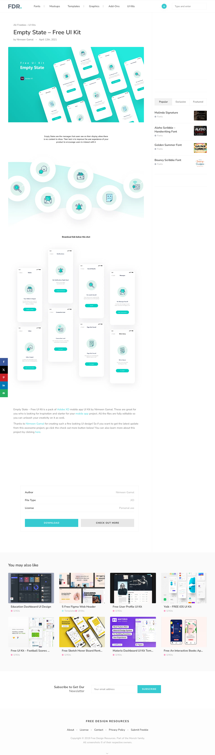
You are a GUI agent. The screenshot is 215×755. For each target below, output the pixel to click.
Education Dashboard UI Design (31, 607)
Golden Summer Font (168, 145)
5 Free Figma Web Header (79, 607)
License (84, 730)
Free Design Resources (107, 721)
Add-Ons (114, 6)
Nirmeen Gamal (35, 423)
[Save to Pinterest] (4, 377)
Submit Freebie (139, 730)
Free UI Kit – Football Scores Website (34, 651)
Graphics (94, 6)
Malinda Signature (166, 113)
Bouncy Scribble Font (168, 160)
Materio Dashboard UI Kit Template (135, 651)
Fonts (37, 6)
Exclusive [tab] (181, 101)
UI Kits (131, 6)
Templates (74, 6)
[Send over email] (4, 393)
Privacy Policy (117, 730)
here (37, 432)
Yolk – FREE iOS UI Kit (177, 607)
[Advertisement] (39, 463)
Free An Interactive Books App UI (185, 651)
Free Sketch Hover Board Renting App (86, 651)
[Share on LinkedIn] (4, 385)
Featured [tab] (198, 101)
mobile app (82, 413)
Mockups (54, 6)
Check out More (107, 522)
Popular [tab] (163, 101)
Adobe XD (63, 409)
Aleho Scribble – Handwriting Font (166, 130)
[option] (76, 223)
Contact (98, 730)
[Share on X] (4, 370)
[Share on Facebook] (4, 362)
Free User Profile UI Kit (127, 607)
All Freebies (19, 25)
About (70, 730)
